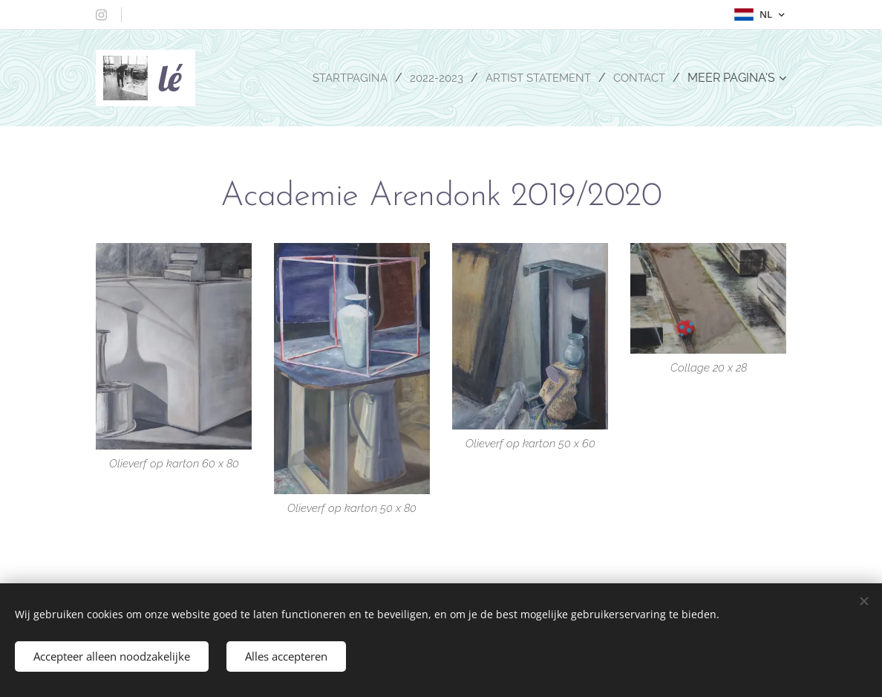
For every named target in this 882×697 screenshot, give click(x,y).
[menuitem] (338, 78)
